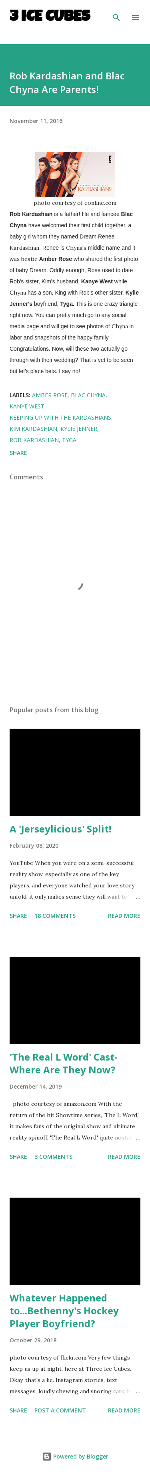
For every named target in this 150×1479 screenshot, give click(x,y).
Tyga (69, 440)
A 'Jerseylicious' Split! (60, 828)
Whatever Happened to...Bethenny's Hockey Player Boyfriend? (64, 1310)
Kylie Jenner (78, 428)
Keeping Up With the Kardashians (60, 417)
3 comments (53, 1156)
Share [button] (18, 453)
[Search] (116, 14)
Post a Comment (60, 1410)
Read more (124, 915)
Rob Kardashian (34, 440)
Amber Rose (50, 395)
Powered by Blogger (75, 1456)
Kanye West (27, 406)
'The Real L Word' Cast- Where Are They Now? (64, 1063)
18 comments (55, 915)
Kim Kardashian (33, 428)
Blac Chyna (88, 395)
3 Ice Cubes (50, 18)
